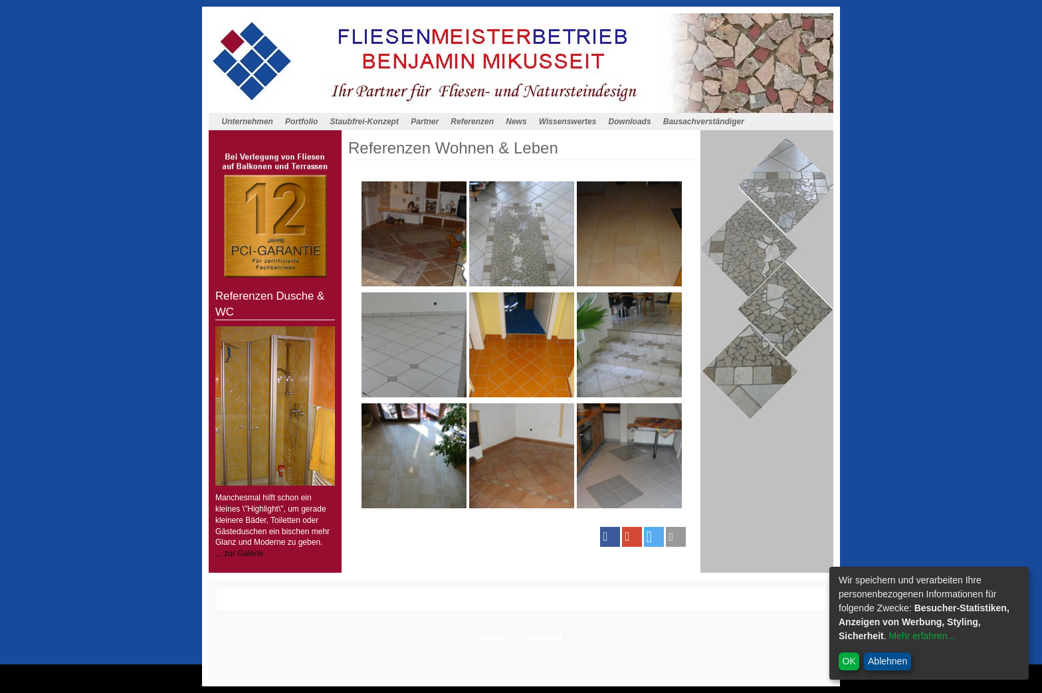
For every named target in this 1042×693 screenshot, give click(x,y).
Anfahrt (429, 604)
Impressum (471, 604)
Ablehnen (887, 661)
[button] (610, 537)
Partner (425, 121)
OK (849, 661)
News (516, 121)
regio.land (543, 637)
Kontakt (392, 604)
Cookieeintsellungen (593, 604)
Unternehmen (247, 121)
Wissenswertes (568, 121)
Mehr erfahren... (921, 636)
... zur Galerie (239, 553)
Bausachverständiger (703, 121)
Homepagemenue (325, 592)
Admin (652, 604)
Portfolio (301, 121)
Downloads (630, 121)
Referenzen (472, 121)
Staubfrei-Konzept (364, 121)
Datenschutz (523, 604)
